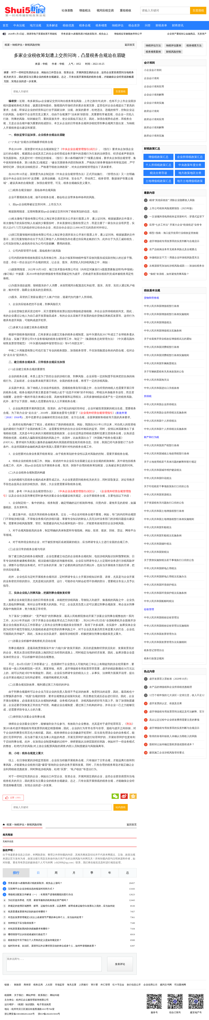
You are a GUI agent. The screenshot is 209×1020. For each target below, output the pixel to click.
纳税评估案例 (173, 45)
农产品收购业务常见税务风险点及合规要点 (173, 249)
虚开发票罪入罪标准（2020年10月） (169, 679)
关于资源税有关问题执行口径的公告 (164, 502)
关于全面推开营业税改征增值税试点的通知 (167, 339)
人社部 (48, 984)
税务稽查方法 (193, 45)
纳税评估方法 (153, 45)
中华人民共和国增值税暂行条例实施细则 (166, 314)
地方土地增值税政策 (190, 180)
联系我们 (42, 995)
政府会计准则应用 (154, 119)
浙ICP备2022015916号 (49, 1014)
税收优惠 (68, 25)
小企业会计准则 (152, 70)
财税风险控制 (32, 44)
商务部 (27, 984)
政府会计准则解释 (154, 127)
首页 (5, 25)
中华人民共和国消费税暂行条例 (161, 347)
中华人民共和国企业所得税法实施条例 (165, 412)
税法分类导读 (158, 172)
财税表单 (161, 25)
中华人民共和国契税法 (156, 552)
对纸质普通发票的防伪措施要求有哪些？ (29, 928)
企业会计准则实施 (154, 103)
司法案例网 (180, 984)
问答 (148, 25)
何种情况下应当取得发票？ (22, 923)
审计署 (94, 984)
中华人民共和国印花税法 (157, 478)
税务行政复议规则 (154, 658)
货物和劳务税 (151, 298)
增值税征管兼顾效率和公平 (128, 33)
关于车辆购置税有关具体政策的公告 (164, 371)
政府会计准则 (151, 111)
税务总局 (38, 984)
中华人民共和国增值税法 (157, 322)
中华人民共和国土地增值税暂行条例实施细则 (169, 519)
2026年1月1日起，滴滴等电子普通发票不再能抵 (32, 33)
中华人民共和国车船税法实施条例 (162, 535)
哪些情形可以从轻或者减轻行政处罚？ (28, 934)
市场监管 (59, 984)
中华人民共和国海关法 (156, 379)
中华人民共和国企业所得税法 (160, 404)
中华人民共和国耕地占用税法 (160, 568)
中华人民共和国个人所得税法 (160, 420)
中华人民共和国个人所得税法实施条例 (165, 429)
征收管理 (149, 609)
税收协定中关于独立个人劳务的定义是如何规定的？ (34, 940)
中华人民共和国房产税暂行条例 (161, 445)
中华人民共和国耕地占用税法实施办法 (165, 576)
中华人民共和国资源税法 (157, 494)
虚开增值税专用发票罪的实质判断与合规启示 (174, 241)
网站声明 (30, 995)
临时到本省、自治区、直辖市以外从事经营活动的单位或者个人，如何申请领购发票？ (52, 945)
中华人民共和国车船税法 (157, 527)
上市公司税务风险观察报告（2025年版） (171, 208)
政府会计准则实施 (154, 135)
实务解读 (52, 25)
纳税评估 (117, 25)
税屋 (7, 44)
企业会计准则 (151, 78)
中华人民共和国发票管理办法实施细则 (165, 642)
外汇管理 (105, 984)
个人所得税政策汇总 (158, 164)
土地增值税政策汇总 (158, 180)
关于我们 (18, 995)
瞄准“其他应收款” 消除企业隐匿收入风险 (172, 200)
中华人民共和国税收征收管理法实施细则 (166, 625)
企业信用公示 (150, 984)
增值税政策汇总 (158, 156)
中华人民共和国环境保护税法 (160, 584)
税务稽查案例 (153, 51)
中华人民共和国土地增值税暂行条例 (164, 511)
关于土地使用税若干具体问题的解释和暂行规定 (170, 461)
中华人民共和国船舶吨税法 (159, 601)
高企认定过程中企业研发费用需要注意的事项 (174, 719)
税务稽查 (101, 25)
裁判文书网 (166, 984)
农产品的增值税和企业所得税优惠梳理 (170, 687)
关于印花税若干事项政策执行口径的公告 (166, 486)
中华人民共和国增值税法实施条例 (162, 330)
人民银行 (83, 984)
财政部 (17, 984)
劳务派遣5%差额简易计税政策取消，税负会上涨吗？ (35, 883)
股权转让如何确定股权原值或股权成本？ (171, 744)
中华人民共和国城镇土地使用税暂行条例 (166, 453)
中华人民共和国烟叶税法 (157, 543)
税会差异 (134, 25)
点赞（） (16, 797)
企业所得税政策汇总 (190, 156)
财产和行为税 (151, 437)
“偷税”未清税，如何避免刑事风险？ (169, 274)
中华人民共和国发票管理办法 (160, 634)
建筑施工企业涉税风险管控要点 (166, 752)
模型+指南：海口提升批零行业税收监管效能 (173, 233)
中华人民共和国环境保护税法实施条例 (165, 593)
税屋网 (7, 995)
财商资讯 (177, 25)
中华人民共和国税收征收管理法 (161, 617)
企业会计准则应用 (154, 86)
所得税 (147, 396)
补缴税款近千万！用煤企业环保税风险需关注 (174, 257)
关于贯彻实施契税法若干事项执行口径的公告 (169, 560)
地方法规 (35, 25)
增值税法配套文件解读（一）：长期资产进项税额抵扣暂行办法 (40, 894)
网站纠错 (54, 995)
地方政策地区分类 (189, 172)
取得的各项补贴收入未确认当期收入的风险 (173, 736)
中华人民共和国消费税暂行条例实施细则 (166, 355)
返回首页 (130, 44)
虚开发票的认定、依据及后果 (165, 703)
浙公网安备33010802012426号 (19, 1014)
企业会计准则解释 (154, 94)
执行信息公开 (134, 984)
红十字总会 (118, 984)
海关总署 (71, 984)
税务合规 (85, 25)
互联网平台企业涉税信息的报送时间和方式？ (31, 888)
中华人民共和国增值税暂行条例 (161, 306)
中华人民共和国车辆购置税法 (160, 363)
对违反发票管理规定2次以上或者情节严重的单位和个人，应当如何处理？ (46, 917)
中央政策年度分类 (189, 164)
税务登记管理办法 (154, 650)
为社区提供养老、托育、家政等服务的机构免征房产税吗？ (38, 900)
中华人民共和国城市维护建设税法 (162, 470)
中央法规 (19, 25)
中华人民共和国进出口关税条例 (161, 388)
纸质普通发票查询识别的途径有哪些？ (28, 911)
